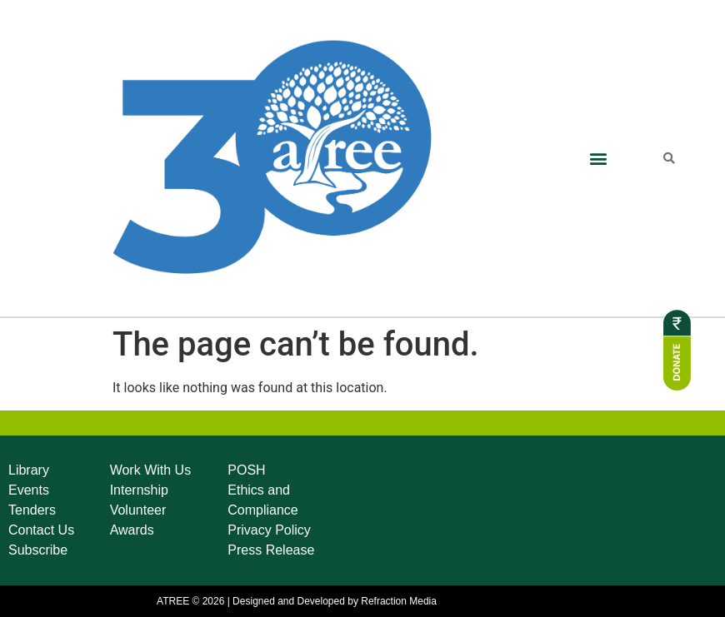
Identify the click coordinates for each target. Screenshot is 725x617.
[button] (598, 158)
